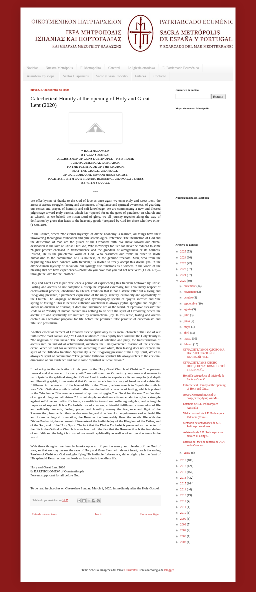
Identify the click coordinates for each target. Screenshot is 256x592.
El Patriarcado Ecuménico (180, 68)
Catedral (114, 68)
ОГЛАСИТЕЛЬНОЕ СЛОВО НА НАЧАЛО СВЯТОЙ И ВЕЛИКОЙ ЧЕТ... (203, 353)
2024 (183, 257)
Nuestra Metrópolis (59, 68)
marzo (188, 338)
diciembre (190, 286)
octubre (189, 297)
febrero (188, 344)
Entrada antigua (149, 514)
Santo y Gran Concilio (112, 76)
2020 (183, 280)
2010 (183, 512)
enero (187, 452)
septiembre (191, 303)
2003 (183, 542)
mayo (187, 327)
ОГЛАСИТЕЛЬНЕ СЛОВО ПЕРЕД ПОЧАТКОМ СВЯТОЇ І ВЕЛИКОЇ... (204, 366)
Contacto (160, 76)
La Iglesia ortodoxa (141, 68)
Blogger (169, 570)
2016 (183, 477)
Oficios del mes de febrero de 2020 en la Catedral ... (204, 443)
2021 (183, 275)
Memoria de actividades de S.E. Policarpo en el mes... (202, 424)
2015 (183, 483)
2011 (183, 507)
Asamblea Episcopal (41, 76)
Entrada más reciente (44, 514)
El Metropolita (90, 68)
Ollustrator (130, 570)
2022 (183, 269)
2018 (183, 466)
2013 (183, 495)
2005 (183, 536)
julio (187, 315)
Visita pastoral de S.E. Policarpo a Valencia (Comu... (203, 415)
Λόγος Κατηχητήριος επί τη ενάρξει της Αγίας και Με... (201, 396)
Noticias (32, 68)
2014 (183, 489)
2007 (183, 530)
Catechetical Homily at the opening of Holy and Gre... (204, 386)
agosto (188, 309)
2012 (183, 501)
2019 (183, 460)
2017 (183, 472)
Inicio (98, 514)
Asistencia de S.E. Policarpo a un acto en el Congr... (203, 434)
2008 (183, 524)
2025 (183, 251)
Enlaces (140, 76)
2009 (183, 518)
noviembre (190, 291)
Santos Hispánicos (76, 76)
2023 (183, 263)
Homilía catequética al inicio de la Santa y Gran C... (203, 377)
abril (187, 333)
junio (187, 321)
